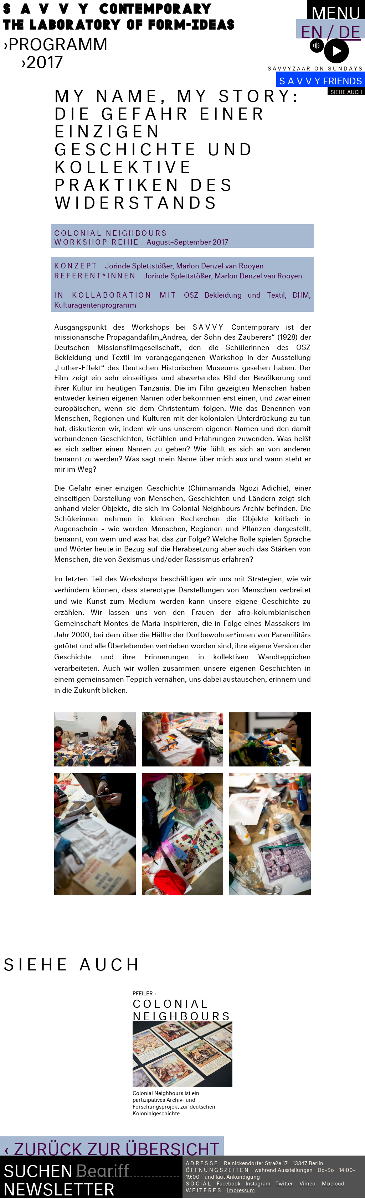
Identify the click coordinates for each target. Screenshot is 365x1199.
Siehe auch (346, 91)
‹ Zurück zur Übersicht (112, 1146)
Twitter (284, 1182)
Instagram (258, 1182)
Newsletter (59, 1186)
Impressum (241, 1189)
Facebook (229, 1182)
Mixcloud (333, 1182)
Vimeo (307, 1182)
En (311, 29)
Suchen (38, 1168)
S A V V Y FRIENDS (320, 79)
